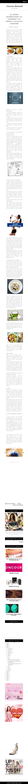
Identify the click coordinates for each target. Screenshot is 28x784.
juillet (9, 655)
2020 (7, 643)
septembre (10, 652)
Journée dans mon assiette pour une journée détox (14, 661)
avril (8, 666)
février (9, 669)
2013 (7, 675)
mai (8, 658)
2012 (7, 677)
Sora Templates (12, 782)
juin (8, 657)
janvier (9, 670)
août (8, 654)
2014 (7, 674)
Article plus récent (10, 503)
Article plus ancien (18, 505)
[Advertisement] (14, 731)
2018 (7, 645)
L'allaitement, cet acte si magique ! (13, 659)
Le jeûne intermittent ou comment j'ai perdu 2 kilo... (14, 664)
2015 (7, 673)
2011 (7, 678)
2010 (7, 680)
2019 (7, 644)
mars (9, 667)
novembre (10, 650)
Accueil (19, 503)
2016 (7, 671)
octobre (9, 651)
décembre (10, 648)
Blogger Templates (18, 782)
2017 (7, 647)
